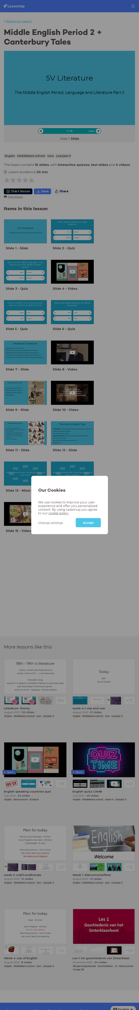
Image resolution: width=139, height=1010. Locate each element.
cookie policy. (59, 513)
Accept (88, 522)
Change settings (50, 522)
